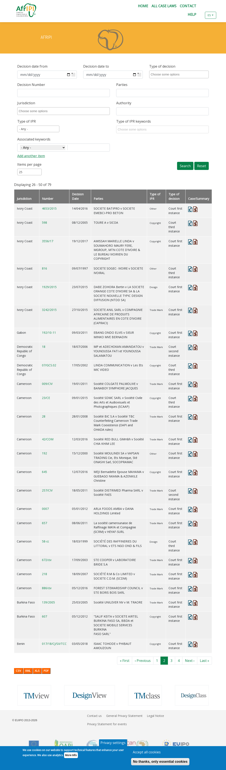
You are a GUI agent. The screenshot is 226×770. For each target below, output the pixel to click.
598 (44, 222)
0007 (45, 509)
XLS (37, 671)
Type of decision (162, 66)
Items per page (29, 164)
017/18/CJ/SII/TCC (54, 644)
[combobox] (180, 74)
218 (44, 574)
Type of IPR (26, 121)
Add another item (31, 156)
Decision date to (96, 66)
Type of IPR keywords (133, 121)
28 (43, 416)
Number (47, 199)
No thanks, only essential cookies (160, 764)
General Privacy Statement (124, 716)
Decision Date (78, 196)
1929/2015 (49, 287)
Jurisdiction (26, 103)
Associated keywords (33, 139)
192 (44, 453)
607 (44, 616)
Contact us (94, 716)
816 (44, 268)
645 (44, 472)
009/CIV (47, 384)
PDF (46, 671)
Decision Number (31, 84)
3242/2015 (49, 310)
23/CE (46, 398)
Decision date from (32, 66)
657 (44, 523)
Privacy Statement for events (107, 724)
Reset (201, 166)
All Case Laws (164, 6)
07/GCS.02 (49, 365)
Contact (188, 6)
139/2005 (48, 602)
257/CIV (47, 490)
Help (192, 14)
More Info (71, 757)
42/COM (47, 439)
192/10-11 (49, 333)
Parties (121, 84)
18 (43, 347)
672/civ (46, 560)
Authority (123, 103)
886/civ (46, 588)
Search (185, 166)
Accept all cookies (147, 754)
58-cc (45, 541)
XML (28, 671)
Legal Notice (155, 716)
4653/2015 (49, 208)
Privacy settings (113, 744)
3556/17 (47, 241)
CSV (18, 671)
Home (143, 6)
